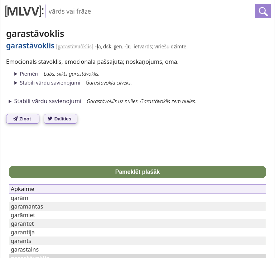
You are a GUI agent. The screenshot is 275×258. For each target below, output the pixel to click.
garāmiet (23, 215)
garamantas (27, 206)
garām (19, 198)
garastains (25, 249)
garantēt (22, 224)
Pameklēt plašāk (137, 172)
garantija (23, 232)
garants (21, 241)
